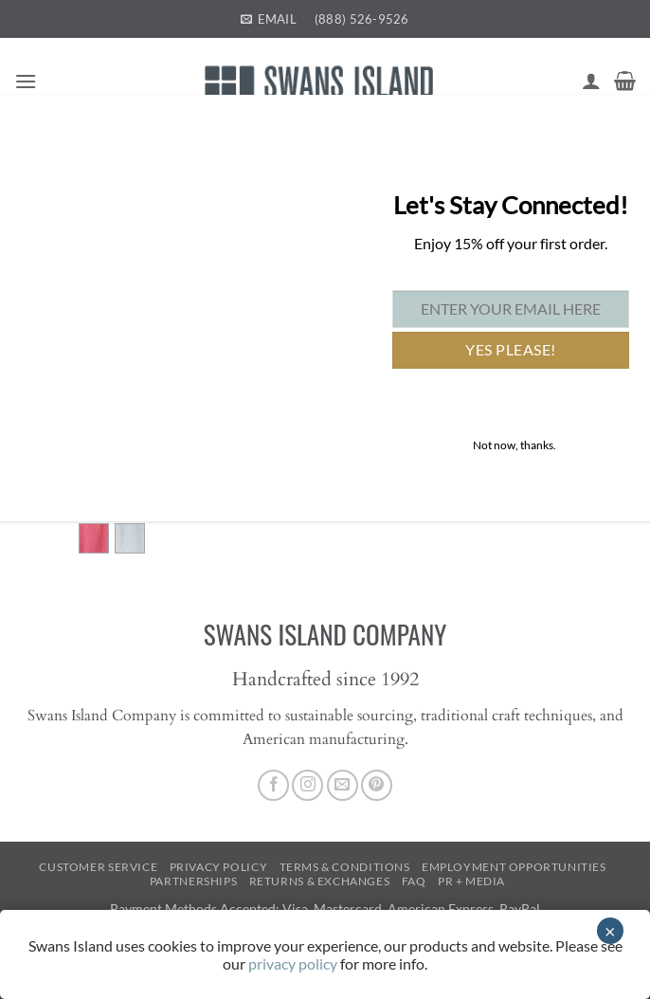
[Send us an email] (342, 785)
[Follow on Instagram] (307, 785)
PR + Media (471, 881)
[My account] (591, 80)
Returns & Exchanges (319, 881)
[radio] (94, 538)
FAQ (414, 881)
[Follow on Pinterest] (376, 785)
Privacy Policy (219, 867)
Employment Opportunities (514, 867)
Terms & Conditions (345, 867)
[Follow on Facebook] (273, 785)
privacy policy (292, 963)
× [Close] (610, 930)
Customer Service (98, 867)
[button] (25, 81)
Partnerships (193, 881)
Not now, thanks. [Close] (514, 445)
